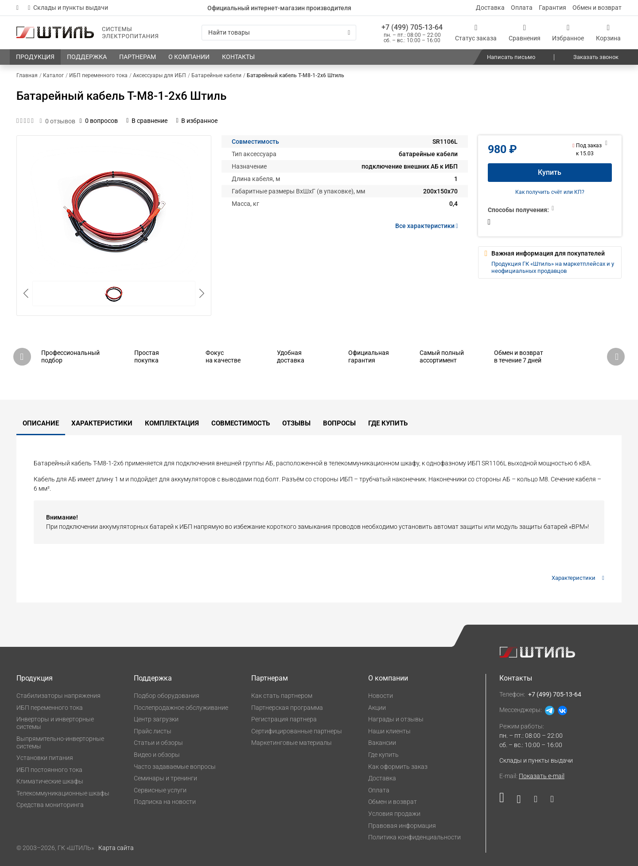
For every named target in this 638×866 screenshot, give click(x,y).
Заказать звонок (596, 57)
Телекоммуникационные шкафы (62, 793)
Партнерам (269, 678)
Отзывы (296, 423)
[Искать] (349, 32)
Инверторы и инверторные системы (55, 723)
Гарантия (552, 7)
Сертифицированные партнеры (296, 731)
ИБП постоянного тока (49, 769)
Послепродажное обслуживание (181, 707)
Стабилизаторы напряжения (58, 695)
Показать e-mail (541, 775)
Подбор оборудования (166, 695)
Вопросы (339, 423)
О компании (388, 678)
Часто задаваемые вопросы (175, 766)
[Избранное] (568, 32)
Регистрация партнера (284, 719)
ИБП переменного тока (49, 707)
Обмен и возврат (597, 7)
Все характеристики (428, 225)
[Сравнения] (524, 32)
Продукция (34, 678)
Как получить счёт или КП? (549, 192)
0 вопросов (99, 120)
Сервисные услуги (160, 790)
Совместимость (255, 141)
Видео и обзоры (157, 754)
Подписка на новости (165, 801)
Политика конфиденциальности (414, 837)
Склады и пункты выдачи (68, 7)
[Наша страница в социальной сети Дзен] (535, 801)
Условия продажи (394, 813)
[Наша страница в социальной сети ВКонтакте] (518, 801)
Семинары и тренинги (165, 778)
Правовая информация (402, 825)
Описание (41, 423)
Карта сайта (116, 847)
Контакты (515, 678)
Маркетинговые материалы (291, 742)
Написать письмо (511, 57)
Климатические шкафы (49, 781)
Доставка (490, 7)
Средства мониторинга (50, 804)
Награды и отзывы (396, 719)
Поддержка (153, 678)
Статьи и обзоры (158, 742)
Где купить (388, 423)
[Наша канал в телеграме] (549, 801)
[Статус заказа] (476, 32)
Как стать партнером (281, 695)
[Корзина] (608, 32)
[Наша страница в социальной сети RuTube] (504, 801)
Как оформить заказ (398, 766)
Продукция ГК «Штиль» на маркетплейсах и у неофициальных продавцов (552, 267)
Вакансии (382, 742)
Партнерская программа (287, 707)
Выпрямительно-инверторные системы (60, 742)
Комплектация (172, 423)
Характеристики (101, 423)
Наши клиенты (389, 731)
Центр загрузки (156, 719)
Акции (377, 707)
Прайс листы (152, 731)
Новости (380, 695)
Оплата (522, 7)
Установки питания (44, 757)
